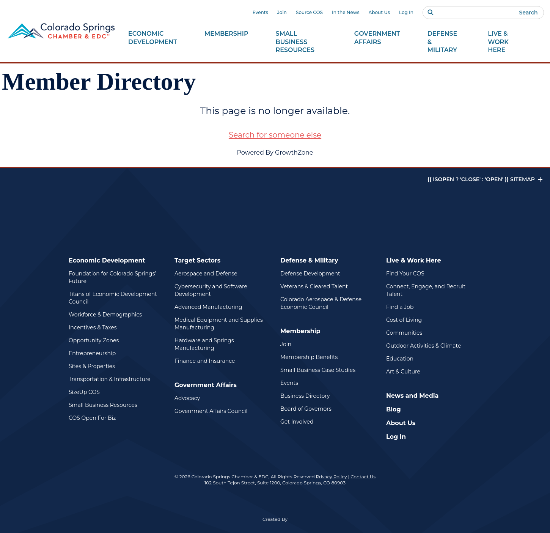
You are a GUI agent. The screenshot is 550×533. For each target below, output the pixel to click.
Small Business (301, 42)
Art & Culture (403, 371)
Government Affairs (205, 385)
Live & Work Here (413, 260)
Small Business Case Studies (317, 370)
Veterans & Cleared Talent (314, 286)
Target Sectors (197, 260)
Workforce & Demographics (105, 314)
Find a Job (399, 307)
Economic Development (107, 260)
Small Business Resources (103, 405)
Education (399, 358)
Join (282, 12)
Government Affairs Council (210, 411)
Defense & (444, 42)
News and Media (412, 395)
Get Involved (296, 421)
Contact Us (363, 476)
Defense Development (310, 273)
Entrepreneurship (92, 353)
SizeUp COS (84, 392)
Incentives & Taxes (93, 327)
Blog (393, 409)
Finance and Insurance (204, 360)
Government (377, 38)
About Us (379, 12)
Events (260, 12)
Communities (404, 332)
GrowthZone (294, 152)
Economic (152, 38)
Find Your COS (405, 273)
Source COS (309, 12)
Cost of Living (404, 319)
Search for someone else (275, 134)
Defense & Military (309, 260)
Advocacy (187, 398)
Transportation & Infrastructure (110, 379)
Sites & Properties (92, 366)
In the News (346, 12)
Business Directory (305, 395)
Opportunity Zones (94, 340)
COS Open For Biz (92, 417)
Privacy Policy (331, 476)
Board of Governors (306, 408)
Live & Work (507, 42)
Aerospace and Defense (205, 273)
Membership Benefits (309, 357)
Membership (300, 331)
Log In (406, 12)
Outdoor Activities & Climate (423, 345)
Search (528, 12)
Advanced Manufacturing (208, 307)
